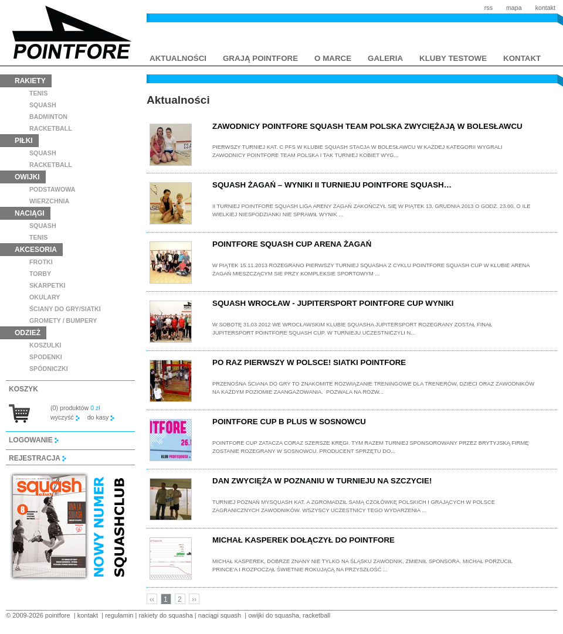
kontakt (545, 7)
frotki (41, 261)
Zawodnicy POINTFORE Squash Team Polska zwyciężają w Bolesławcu (367, 126)
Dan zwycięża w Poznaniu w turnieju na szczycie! (322, 480)
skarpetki (47, 285)
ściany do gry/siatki (65, 308)
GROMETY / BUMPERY (63, 320)
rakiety (30, 81)
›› (194, 599)
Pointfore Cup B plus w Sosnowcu (289, 421)
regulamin (119, 615)
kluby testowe (453, 58)
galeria (385, 58)
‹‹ (152, 599)
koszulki (45, 345)
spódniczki (48, 368)
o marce (332, 58)
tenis (38, 93)
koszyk (23, 389)
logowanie (34, 440)
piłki (24, 141)
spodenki (45, 356)
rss (488, 7)
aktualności (178, 58)
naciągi (30, 213)
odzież (27, 333)
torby (40, 273)
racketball (50, 128)
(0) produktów (75, 407)
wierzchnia (49, 200)
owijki (27, 177)
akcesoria (36, 250)
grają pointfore (260, 58)
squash (42, 104)
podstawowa (52, 189)
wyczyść (65, 417)
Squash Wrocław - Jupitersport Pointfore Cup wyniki (332, 303)
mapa (514, 7)
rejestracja (37, 458)
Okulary (44, 297)
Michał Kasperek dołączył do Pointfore (303, 540)
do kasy (101, 417)
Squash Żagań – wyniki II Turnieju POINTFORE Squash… (332, 184)
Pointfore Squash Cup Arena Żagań (291, 244)
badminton (48, 116)
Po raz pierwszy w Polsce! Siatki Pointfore (309, 362)
